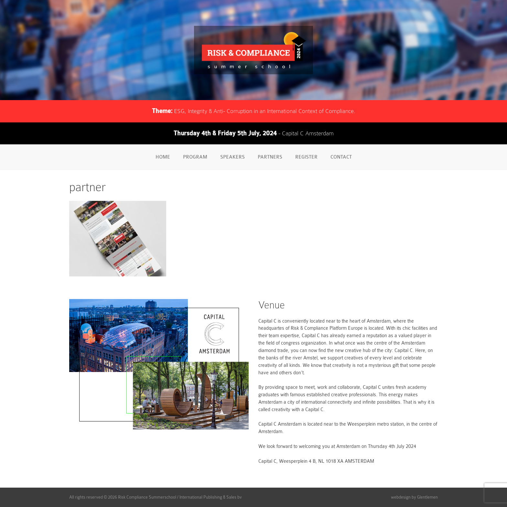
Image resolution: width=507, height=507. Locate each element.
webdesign (401, 497)
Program (195, 157)
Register (306, 157)
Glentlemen (427, 497)
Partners (270, 157)
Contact (341, 157)
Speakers (232, 157)
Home (163, 157)
